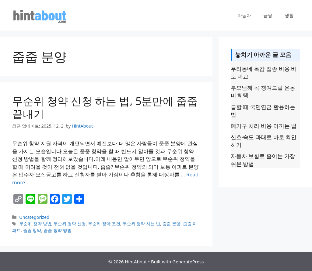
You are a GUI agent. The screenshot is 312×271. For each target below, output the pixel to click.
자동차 (244, 15)
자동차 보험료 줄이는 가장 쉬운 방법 (263, 159)
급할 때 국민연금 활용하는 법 (263, 110)
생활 (289, 15)
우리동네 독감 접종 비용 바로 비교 (264, 72)
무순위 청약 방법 (35, 223)
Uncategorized (34, 217)
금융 (267, 15)
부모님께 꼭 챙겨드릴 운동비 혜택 (263, 91)
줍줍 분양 (171, 223)
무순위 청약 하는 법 (141, 223)
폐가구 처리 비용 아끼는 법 (264, 125)
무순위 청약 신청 (70, 223)
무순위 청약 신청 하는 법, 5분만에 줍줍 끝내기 (105, 107)
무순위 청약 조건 (104, 223)
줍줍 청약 (32, 230)
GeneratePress (188, 261)
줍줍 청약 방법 (58, 230)
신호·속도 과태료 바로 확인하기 (264, 140)
